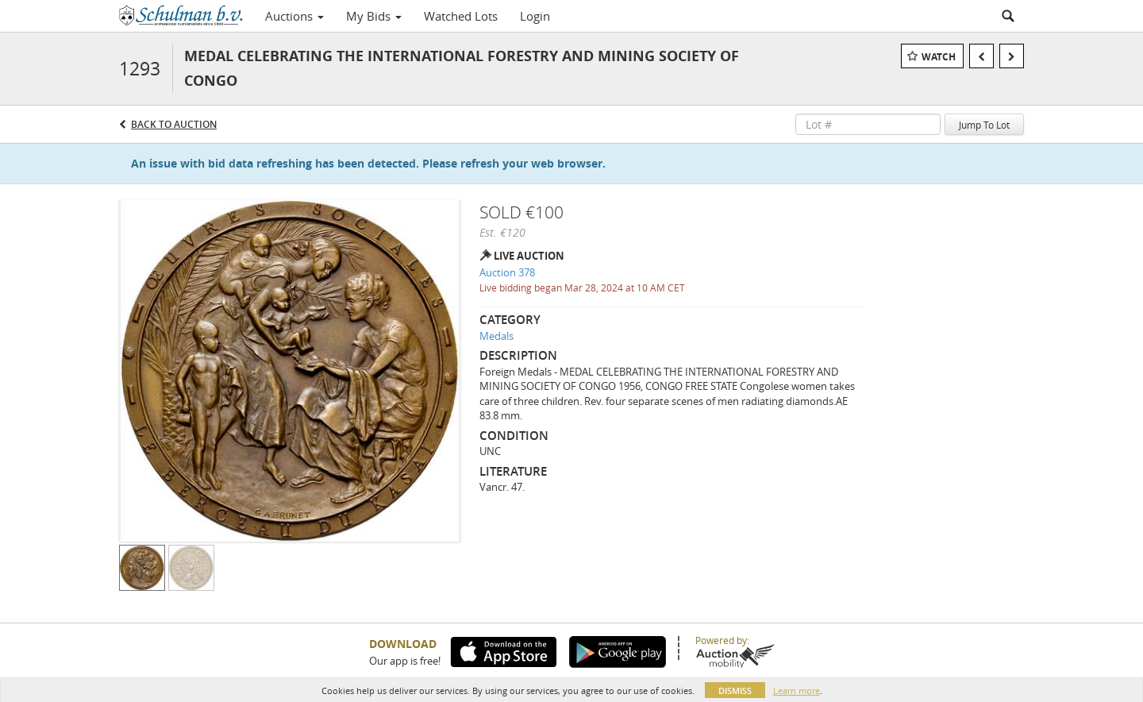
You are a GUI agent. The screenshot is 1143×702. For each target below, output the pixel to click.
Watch (939, 57)
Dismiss (735, 690)
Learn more (796, 690)
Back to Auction (174, 124)
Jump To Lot (984, 124)
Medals (496, 336)
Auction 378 (507, 272)
